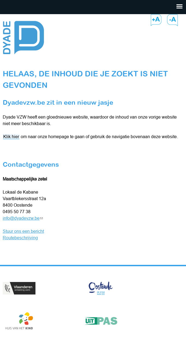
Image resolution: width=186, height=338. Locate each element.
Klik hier (11, 136)
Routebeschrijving (20, 237)
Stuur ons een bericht (23, 231)
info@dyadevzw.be (23, 218)
